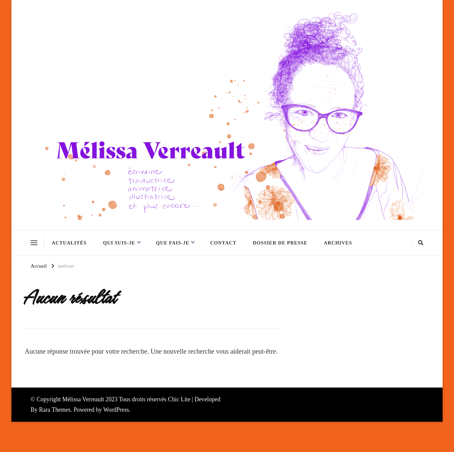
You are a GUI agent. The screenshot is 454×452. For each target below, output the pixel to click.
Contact (223, 242)
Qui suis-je (119, 242)
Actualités (69, 242)
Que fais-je (172, 242)
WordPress (116, 409)
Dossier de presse (280, 242)
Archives (338, 242)
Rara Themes (55, 409)
